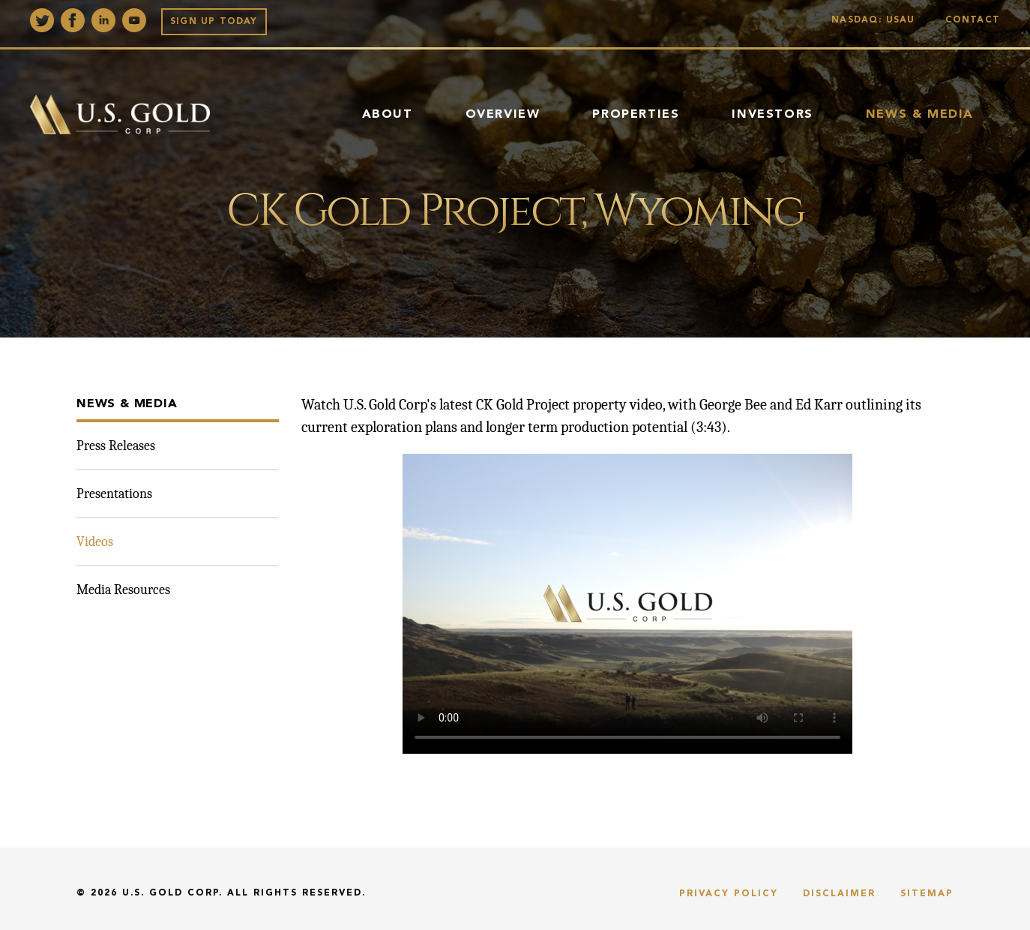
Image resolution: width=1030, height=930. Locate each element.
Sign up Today (214, 21)
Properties (635, 115)
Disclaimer (839, 894)
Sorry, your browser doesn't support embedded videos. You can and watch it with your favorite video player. (627, 604)
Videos (94, 542)
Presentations (114, 494)
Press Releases (115, 446)
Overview (503, 115)
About (387, 115)
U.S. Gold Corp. (172, 893)
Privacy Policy (728, 894)
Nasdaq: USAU (876, 20)
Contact (972, 20)
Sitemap (927, 894)
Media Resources (123, 590)
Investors (772, 115)
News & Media (920, 115)
